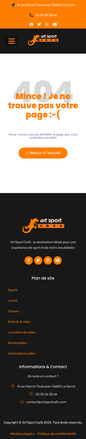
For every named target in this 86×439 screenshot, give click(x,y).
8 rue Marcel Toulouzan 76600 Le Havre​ (43, 5)
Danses (13, 311)
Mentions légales (22, 434)
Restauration (17, 343)
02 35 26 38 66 (43, 15)
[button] (11, 41)
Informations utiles (21, 353)
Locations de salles (22, 332)
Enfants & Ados (19, 322)
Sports (13, 290)
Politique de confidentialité (56, 434)
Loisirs (12, 301)
